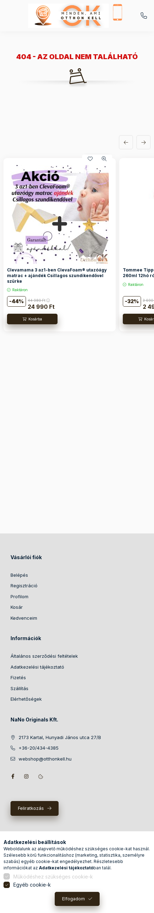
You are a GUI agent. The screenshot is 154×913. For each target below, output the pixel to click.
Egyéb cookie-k (32, 885)
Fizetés (18, 677)
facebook (13, 776)
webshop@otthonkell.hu (45, 759)
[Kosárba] (32, 319)
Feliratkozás (31, 808)
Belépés (19, 575)
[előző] (126, 142)
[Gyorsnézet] (104, 159)
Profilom (19, 596)
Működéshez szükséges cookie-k (53, 877)
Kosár (17, 607)
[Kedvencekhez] (90, 159)
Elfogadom (73, 898)
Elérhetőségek (26, 699)
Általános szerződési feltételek (44, 656)
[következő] (143, 142)
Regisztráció (24, 585)
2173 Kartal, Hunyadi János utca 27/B (60, 737)
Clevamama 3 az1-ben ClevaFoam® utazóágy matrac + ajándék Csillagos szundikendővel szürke (57, 275)
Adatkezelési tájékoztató (37, 667)
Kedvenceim (24, 618)
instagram (27, 776)
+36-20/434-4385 (143, 16)
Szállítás (19, 688)
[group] (77, 245)
